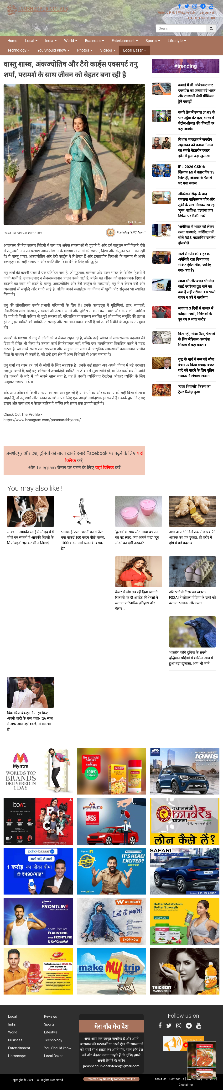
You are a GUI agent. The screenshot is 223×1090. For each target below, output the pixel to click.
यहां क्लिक (105, 467)
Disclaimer (186, 1084)
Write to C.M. (187, 12)
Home (12, 40)
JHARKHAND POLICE (201, 18)
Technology (18, 50)
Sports (152, 40)
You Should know (57, 1048)
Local (31, 40)
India (51, 40)
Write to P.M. (166, 12)
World (70, 40)
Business (94, 40)
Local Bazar (134, 50)
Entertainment (125, 40)
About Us (160, 1079)
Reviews (50, 1016)
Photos (85, 50)
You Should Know (53, 50)
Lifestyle (177, 40)
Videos (107, 50)
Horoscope (16, 1056)
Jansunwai (207, 12)
